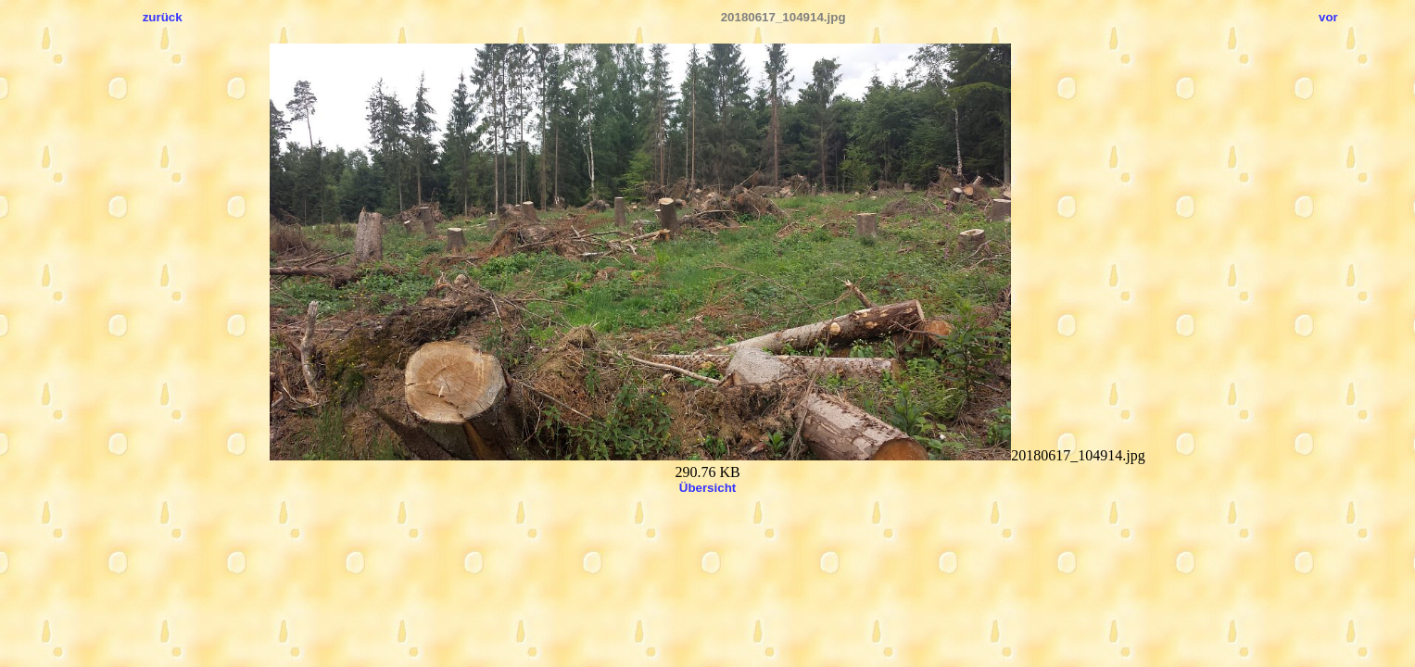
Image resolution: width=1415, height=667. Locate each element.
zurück (163, 17)
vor (1328, 17)
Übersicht (707, 488)
